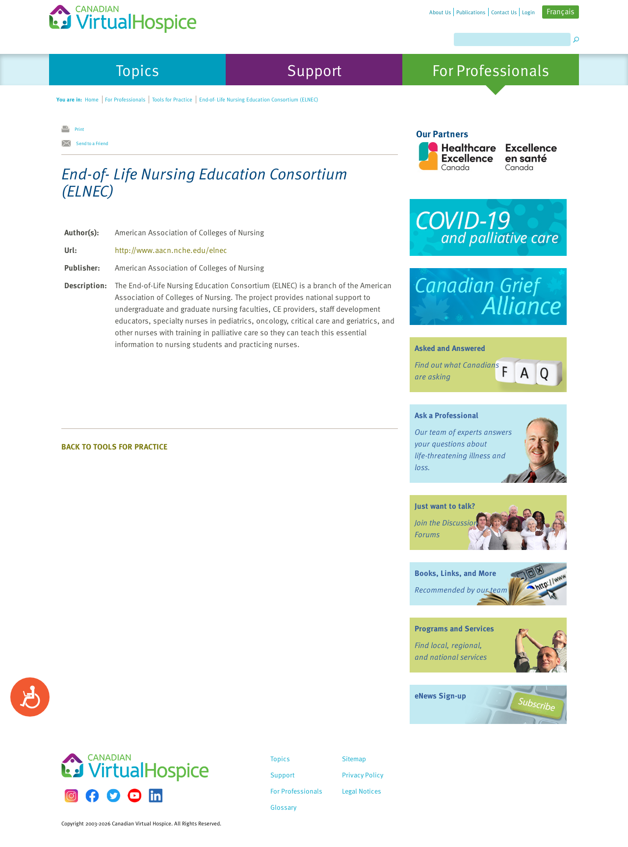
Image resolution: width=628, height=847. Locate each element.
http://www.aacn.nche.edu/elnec (171, 250)
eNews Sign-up (440, 695)
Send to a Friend (92, 143)
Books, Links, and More (455, 573)
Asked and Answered (450, 348)
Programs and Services (454, 628)
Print (79, 128)
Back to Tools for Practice (114, 446)
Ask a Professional (446, 415)
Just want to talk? (445, 506)
